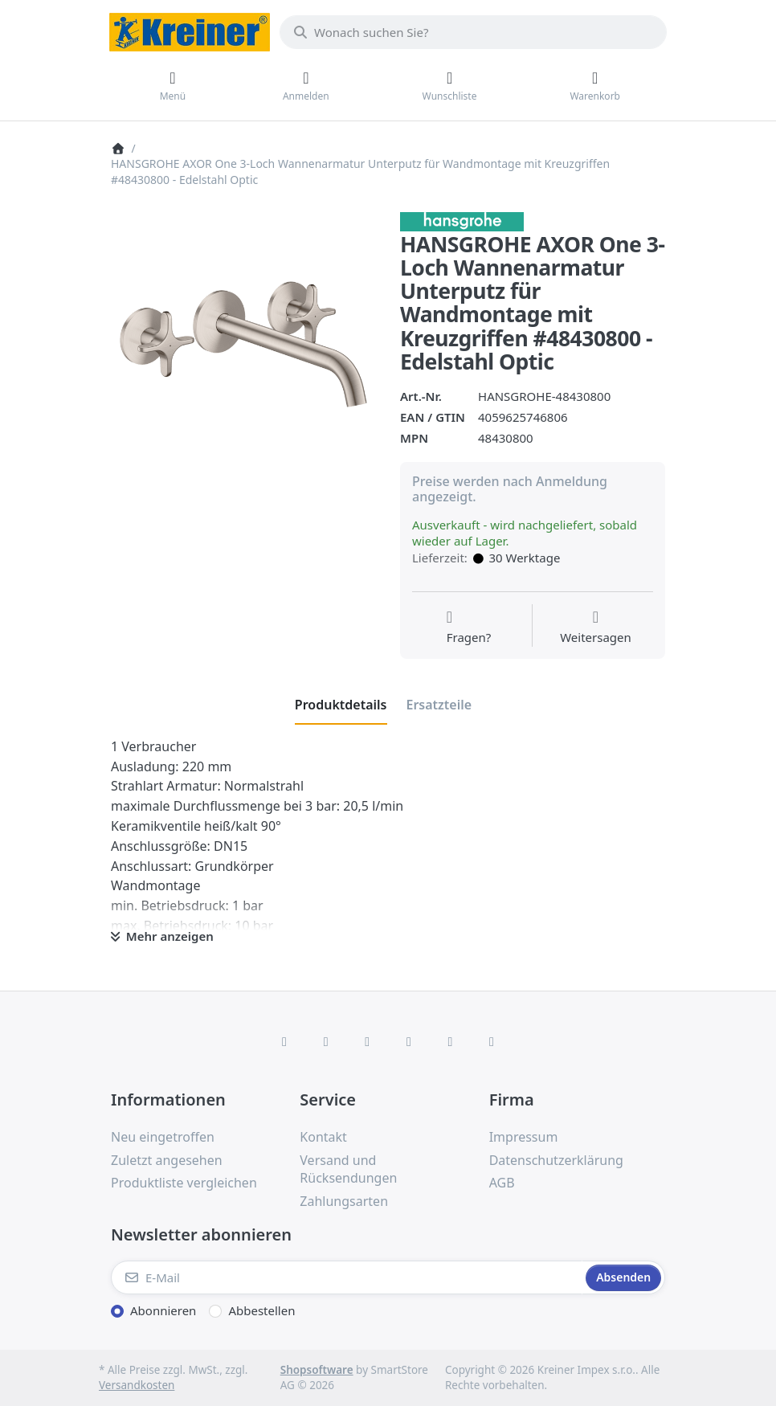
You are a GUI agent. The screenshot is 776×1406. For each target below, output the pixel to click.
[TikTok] (409, 1041)
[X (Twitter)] (326, 1041)
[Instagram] (367, 1041)
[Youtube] (450, 1041)
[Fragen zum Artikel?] (469, 627)
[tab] (341, 705)
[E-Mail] (346, 1277)
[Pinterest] (491, 1041)
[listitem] (243, 344)
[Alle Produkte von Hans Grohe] (462, 220)
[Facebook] (284, 1041)
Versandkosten (136, 1385)
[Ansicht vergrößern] (243, 344)
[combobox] (473, 32)
